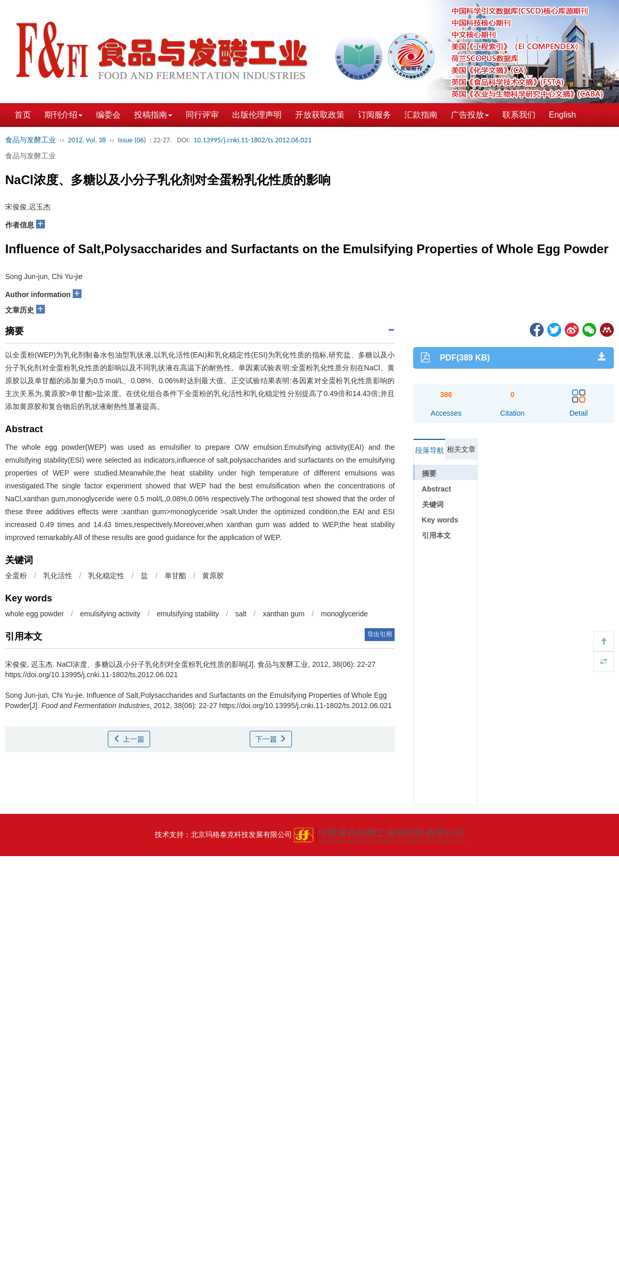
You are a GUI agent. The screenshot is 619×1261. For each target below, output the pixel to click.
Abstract (436, 489)
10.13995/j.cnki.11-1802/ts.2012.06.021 (252, 140)
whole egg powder (34, 614)
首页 (22, 114)
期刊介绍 (63, 114)
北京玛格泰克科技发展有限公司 (241, 834)
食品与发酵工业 (30, 140)
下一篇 (270, 739)
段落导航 (429, 450)
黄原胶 (213, 575)
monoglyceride (344, 614)
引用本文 (436, 535)
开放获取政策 (320, 114)
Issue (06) (132, 140)
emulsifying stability (188, 614)
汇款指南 (420, 114)
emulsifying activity (110, 614)
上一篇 (128, 739)
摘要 (429, 473)
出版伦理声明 (257, 114)
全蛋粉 (16, 575)
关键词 (433, 504)
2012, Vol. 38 (87, 140)
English (562, 114)
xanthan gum (283, 614)
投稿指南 (153, 114)
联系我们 (518, 114)
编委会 (108, 114)
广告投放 (470, 114)
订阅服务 (374, 114)
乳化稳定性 (106, 575)
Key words (440, 520)
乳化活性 (57, 575)
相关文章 (461, 449)
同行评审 (202, 114)
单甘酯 (175, 575)
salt (241, 614)
